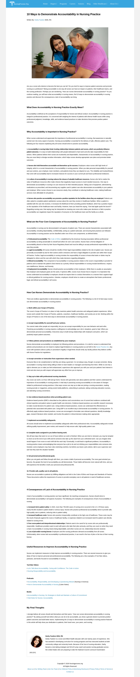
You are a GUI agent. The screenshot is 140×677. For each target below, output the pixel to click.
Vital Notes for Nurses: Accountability (40, 598)
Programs (63, 4)
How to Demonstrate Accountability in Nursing (43, 584)
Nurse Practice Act (102, 347)
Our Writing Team (40, 669)
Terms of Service (106, 669)
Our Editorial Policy (65, 669)
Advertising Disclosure (80, 669)
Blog (88, 4)
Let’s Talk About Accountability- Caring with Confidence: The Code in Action (53, 568)
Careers (72, 4)
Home (45, 4)
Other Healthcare (100, 4)
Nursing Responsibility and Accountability (42, 571)
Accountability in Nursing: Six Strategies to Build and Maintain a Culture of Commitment (57, 595)
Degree (53, 4)
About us (30, 669)
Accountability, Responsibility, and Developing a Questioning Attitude (51, 582)
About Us (114, 4)
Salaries (81, 4)
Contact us (70, 672)
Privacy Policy (94, 669)
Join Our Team (53, 669)
